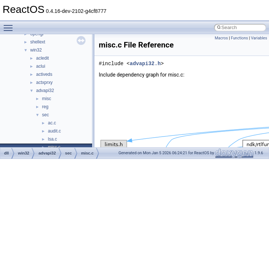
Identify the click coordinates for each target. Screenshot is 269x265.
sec (45, 114)
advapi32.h (145, 63)
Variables (259, 38)
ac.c (52, 123)
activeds (44, 74)
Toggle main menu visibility (10, 24)
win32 (36, 50)
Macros (221, 38)
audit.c (54, 131)
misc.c (87, 153)
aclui (40, 66)
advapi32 (45, 90)
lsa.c (52, 139)
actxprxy (44, 82)
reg (45, 106)
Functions (239, 38)
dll (6, 153)
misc (46, 98)
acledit (42, 58)
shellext (37, 42)
